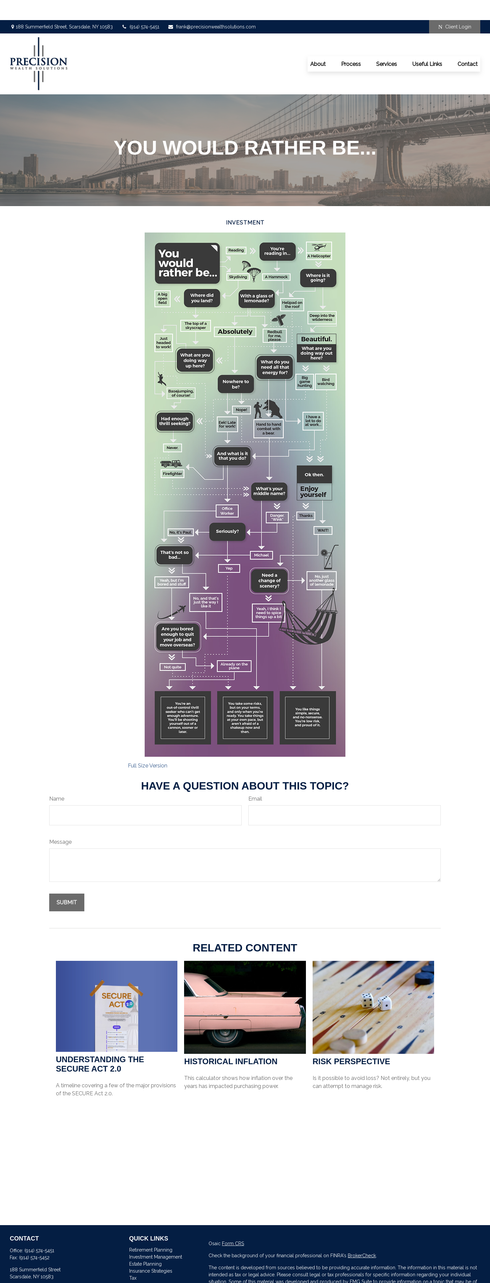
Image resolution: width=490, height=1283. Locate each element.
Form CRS (233, 1223)
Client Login (454, 7)
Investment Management (155, 1237)
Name (56, 778)
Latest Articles (144, 1279)
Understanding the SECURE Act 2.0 (100, 1044)
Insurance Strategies (150, 1251)
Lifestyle (138, 1272)
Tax (133, 1258)
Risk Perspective (351, 1041)
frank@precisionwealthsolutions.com (212, 6)
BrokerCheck (362, 1235)
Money (136, 1265)
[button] (318, 44)
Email (255, 778)
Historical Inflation (230, 1041)
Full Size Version (147, 745)
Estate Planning (145, 1244)
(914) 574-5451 (140, 6)
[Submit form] (66, 882)
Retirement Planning (150, 1229)
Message (60, 822)
